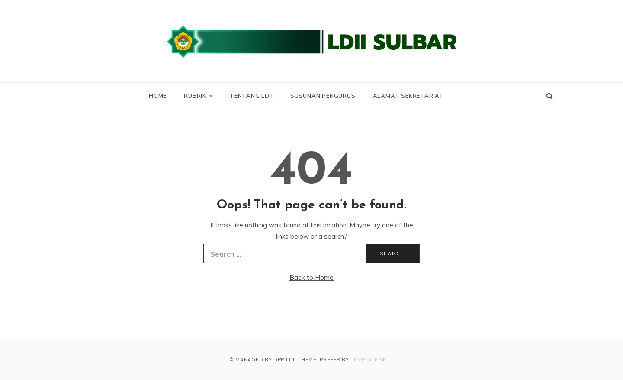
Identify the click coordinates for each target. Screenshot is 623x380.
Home (158, 95)
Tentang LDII (251, 95)
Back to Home (311, 277)
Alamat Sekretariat (408, 95)
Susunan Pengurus (323, 95)
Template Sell (371, 360)
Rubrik (198, 96)
